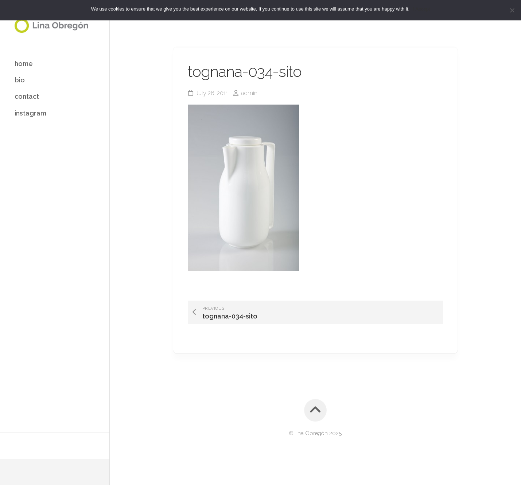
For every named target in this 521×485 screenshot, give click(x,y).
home (24, 63)
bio (20, 80)
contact (27, 96)
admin (249, 93)
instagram (30, 113)
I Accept (421, 9)
